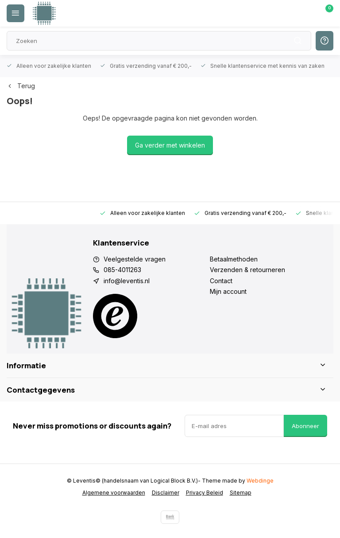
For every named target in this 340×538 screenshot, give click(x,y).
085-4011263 (122, 269)
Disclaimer (165, 492)
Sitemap (240, 492)
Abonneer (305, 425)
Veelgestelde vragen (135, 259)
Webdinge (260, 480)
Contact (221, 281)
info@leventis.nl (127, 281)
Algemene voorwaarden (113, 492)
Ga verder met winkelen (170, 145)
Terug (21, 86)
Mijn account (228, 291)
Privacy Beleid (204, 492)
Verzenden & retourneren (247, 269)
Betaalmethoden (234, 259)
